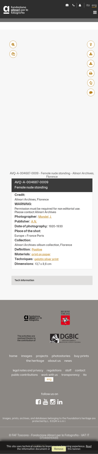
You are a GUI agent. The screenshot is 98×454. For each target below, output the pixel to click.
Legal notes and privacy (28, 370)
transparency (70, 375)
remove (58, 448)
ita (88, 5)
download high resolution (90, 63)
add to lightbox (91, 44)
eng (94, 5)
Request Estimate (90, 83)
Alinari (15, 10)
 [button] (95, 12)
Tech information (24, 280)
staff (68, 370)
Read (88, 446)
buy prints (81, 356)
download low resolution (90, 54)
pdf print (90, 73)
